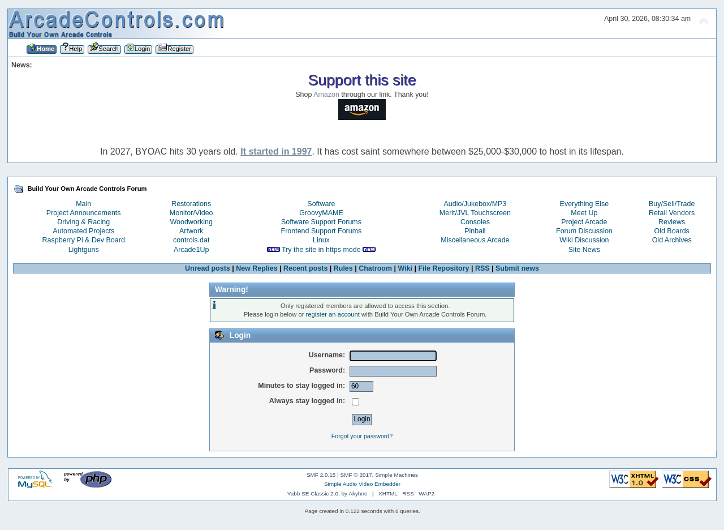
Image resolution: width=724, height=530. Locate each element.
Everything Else (584, 204)
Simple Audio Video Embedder (362, 484)
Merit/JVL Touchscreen (475, 213)
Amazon (326, 95)
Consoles (475, 222)
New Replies (256, 268)
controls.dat (191, 240)
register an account (333, 314)
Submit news (517, 268)
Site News (584, 250)
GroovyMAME (321, 213)
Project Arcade (584, 222)
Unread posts (207, 268)
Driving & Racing (83, 222)
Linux (321, 240)
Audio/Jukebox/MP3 (474, 204)
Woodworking (191, 222)
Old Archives (672, 240)
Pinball (474, 231)
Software (321, 204)
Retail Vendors (672, 213)
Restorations (191, 204)
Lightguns (83, 250)
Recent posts (305, 268)
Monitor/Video (191, 213)
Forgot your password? (362, 436)
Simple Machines (396, 475)
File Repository (443, 268)
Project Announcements (83, 213)
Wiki (405, 268)
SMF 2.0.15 (321, 475)
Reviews (671, 222)
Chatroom (375, 268)
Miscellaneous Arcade (475, 240)
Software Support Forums (321, 222)
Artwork (191, 231)
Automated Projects (83, 231)
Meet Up (584, 213)
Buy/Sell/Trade (672, 204)
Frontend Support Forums (321, 231)
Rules (343, 268)
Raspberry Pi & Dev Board (83, 240)
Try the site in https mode (321, 250)
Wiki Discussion (584, 240)
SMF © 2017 (356, 475)
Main (83, 204)
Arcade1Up (191, 250)
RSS (482, 268)
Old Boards (671, 231)
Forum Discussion (584, 231)
